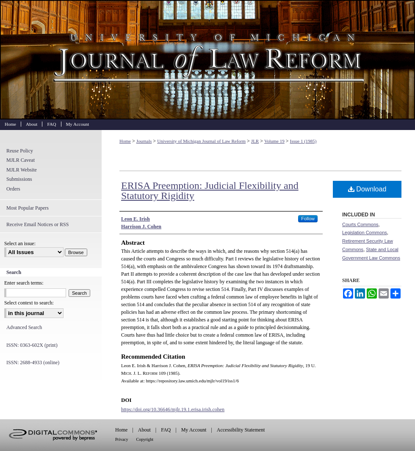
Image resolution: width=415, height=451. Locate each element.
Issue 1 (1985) (303, 141)
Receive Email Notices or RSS (37, 224)
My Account (194, 430)
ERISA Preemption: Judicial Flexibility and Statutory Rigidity (210, 190)
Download (367, 189)
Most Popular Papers (27, 208)
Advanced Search (24, 327)
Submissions (19, 179)
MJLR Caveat (20, 160)
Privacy (121, 439)
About (144, 430)
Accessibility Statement (241, 430)
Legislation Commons (364, 232)
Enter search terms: (24, 283)
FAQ (166, 430)
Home (125, 141)
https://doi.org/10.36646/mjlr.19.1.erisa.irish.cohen (172, 409)
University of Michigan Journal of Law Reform (207, 59)
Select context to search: (29, 303)
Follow (308, 218)
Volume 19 (274, 141)
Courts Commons (360, 224)
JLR (255, 141)
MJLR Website (21, 170)
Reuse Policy (19, 151)
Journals (144, 141)
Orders (13, 189)
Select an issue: (20, 243)
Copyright (145, 439)
